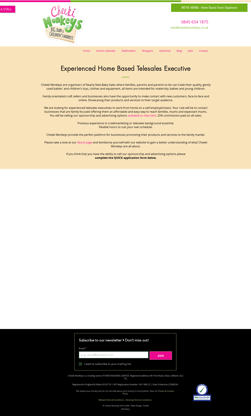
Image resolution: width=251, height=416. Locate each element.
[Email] (112, 355)
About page (84, 142)
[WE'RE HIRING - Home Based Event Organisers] (209, 7)
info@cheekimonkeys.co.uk (189, 28)
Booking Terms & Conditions (139, 400)
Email (82, 348)
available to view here (142, 115)
